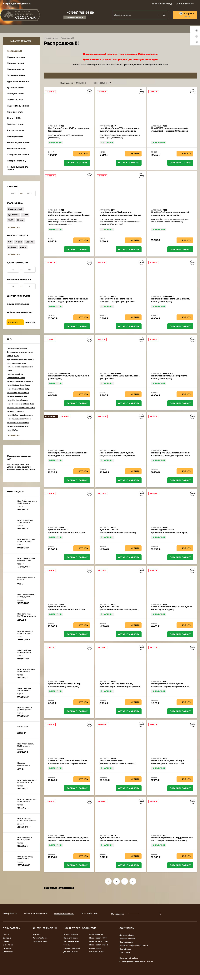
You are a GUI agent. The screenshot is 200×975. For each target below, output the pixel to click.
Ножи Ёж (11, 400)
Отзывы (6, 941)
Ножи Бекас (24, 385)
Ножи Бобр (24, 389)
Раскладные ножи (71, 941)
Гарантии (7, 948)
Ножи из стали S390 (98, 938)
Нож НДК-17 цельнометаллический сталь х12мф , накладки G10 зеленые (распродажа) (169, 131)
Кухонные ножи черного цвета (20, 359)
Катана (10, 356)
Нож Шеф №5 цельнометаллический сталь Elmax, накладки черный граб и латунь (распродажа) (170, 456)
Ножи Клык (24, 426)
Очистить (30, 322)
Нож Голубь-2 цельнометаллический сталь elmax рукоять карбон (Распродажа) (170, 215)
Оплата (6, 934)
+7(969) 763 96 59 (80, 13)
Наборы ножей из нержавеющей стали (16, 376)
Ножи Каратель (25, 415)
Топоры (66, 945)
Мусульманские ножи (16, 363)
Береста (29, 242)
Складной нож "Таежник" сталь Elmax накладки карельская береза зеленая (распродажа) (67, 763)
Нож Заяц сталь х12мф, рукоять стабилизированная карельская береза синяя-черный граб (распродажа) (120, 215)
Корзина (36, 934)
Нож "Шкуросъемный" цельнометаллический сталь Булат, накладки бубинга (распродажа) (169, 532)
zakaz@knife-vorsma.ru (64, 914)
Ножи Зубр (29, 404)
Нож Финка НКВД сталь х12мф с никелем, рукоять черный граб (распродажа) (167, 763)
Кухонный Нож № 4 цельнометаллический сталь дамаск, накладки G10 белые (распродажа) (119, 840)
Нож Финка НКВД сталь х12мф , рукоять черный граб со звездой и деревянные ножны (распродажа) (68, 840)
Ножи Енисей (22, 400)
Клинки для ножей (71, 948)
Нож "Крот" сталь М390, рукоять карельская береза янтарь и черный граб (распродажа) (170, 686)
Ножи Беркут (13, 389)
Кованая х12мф (15, 209)
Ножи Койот (12, 430)
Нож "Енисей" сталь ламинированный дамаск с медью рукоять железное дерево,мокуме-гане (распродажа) (68, 302)
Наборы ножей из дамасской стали (20, 368)
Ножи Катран (13, 426)
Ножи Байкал (13, 385)
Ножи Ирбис (12, 415)
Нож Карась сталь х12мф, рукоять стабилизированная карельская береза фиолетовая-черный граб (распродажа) (68, 215)
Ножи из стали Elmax (98, 941)
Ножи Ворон (23, 393)
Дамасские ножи (70, 952)
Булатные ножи (96, 934)
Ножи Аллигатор (25, 381)
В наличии (80, 83)
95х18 (10, 220)
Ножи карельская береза (18, 423)
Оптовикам (7, 952)
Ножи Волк (12, 393)
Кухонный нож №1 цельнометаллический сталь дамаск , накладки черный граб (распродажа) (119, 609)
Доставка (7, 938)
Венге (23, 247)
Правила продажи (127, 939)
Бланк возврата (126, 942)
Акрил (19, 242)
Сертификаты (125, 949)
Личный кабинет (40, 938)
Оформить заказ (40, 941)
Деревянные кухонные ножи (19, 352)
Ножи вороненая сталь (17, 396)
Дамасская (13, 215)
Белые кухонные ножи (17, 348)
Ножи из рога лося (15, 411)
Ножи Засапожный (15, 404)
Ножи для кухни (70, 938)
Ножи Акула (12, 381)
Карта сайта (124, 952)
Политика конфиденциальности (133, 945)
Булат (25, 215)
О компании (8, 945)
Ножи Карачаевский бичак (18, 419)
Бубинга (12, 247)
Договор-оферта (126, 935)
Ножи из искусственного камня (21, 408)
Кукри (16, 356)
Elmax (20, 220)
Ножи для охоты (70, 934)
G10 (10, 242)
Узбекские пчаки (96, 952)
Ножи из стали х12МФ (98, 945)
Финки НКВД (95, 948)
